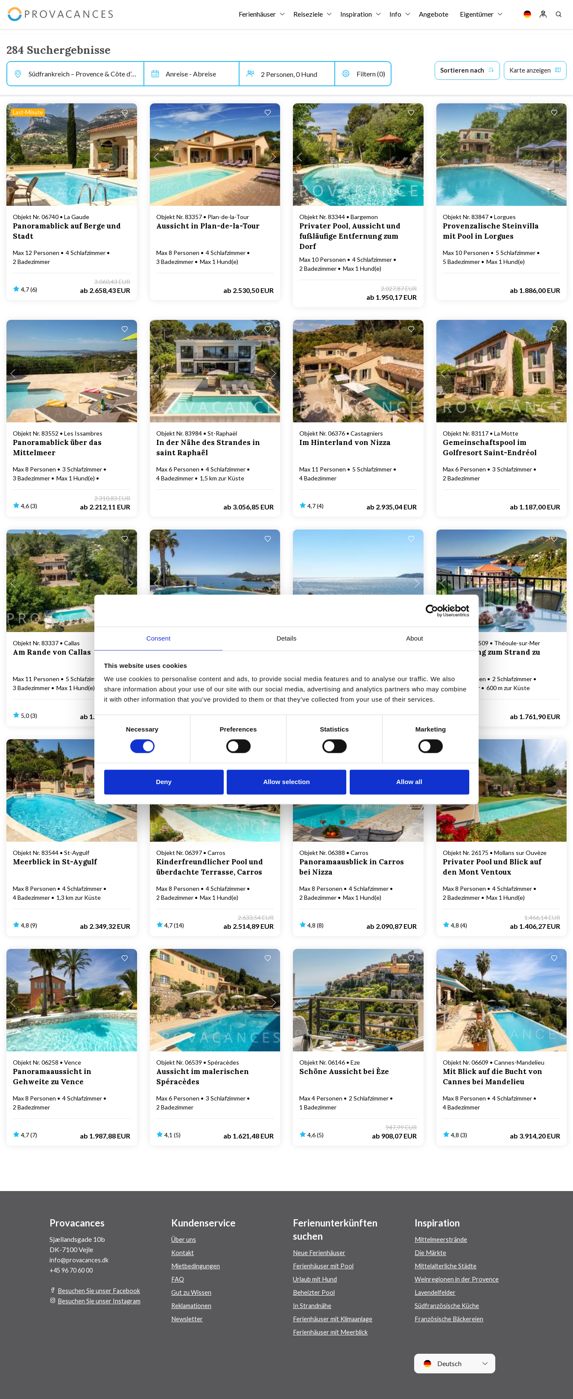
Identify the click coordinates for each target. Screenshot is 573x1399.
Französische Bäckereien (451, 1318)
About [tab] (414, 637)
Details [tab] (287, 637)
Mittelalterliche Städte (448, 1265)
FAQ (178, 1279)
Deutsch (442, 1363)
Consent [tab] (158, 637)
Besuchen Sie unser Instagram (101, 1301)
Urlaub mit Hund (317, 1279)
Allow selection (286, 782)
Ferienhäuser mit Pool (324, 1265)
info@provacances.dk (81, 1260)
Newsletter (188, 1318)
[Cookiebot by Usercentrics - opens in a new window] (432, 610)
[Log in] (543, 17)
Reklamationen (193, 1305)
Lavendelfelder (436, 1292)
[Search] (558, 17)
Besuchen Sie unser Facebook (101, 1290)
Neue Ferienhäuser (320, 1252)
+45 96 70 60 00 (73, 1270)
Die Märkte (432, 1252)
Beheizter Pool (314, 1292)
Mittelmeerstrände (443, 1239)
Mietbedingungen (197, 1265)
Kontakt (183, 1252)
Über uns (184, 1239)
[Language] (527, 17)
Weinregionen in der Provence (458, 1279)
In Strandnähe (313, 1305)
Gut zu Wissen (192, 1292)
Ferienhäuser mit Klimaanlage (336, 1318)
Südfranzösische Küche (448, 1305)
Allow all (409, 782)
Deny (164, 782)
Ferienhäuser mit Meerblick (333, 1332)
